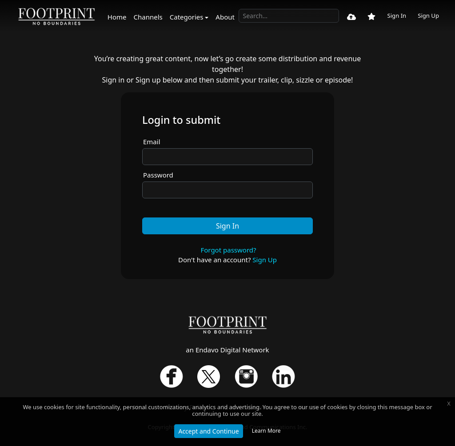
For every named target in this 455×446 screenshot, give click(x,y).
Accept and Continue (208, 431)
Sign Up (428, 16)
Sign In (396, 16)
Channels (148, 16)
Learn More (266, 430)
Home (117, 16)
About (225, 16)
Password (158, 174)
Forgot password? (228, 249)
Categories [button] (187, 16)
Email (151, 141)
